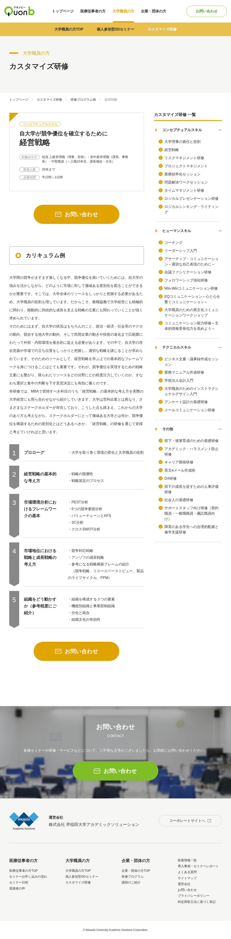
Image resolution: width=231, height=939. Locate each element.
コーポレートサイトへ (187, 821)
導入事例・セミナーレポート (198, 866)
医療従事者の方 (93, 11)
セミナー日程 (18, 882)
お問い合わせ (206, 11)
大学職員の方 (123, 11)
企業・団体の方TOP (136, 870)
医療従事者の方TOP (23, 870)
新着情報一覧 (187, 860)
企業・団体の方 (153, 11)
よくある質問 (187, 872)
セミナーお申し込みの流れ (28, 876)
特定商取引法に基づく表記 (197, 902)
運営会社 (184, 884)
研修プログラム (133, 876)
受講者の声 (17, 888)
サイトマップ (187, 878)
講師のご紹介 (131, 882)
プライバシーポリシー (193, 895)
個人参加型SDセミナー (115, 29)
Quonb (19, 11)
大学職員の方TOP (68, 29)
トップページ (63, 11)
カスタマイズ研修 (162, 29)
